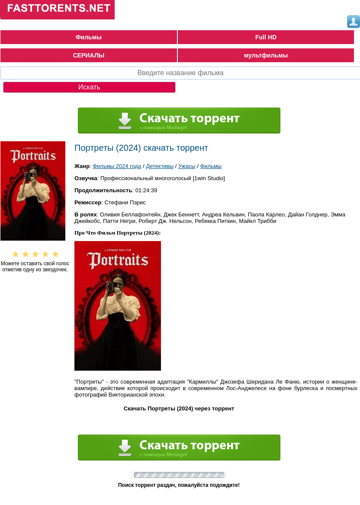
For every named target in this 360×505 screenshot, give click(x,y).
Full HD (265, 37)
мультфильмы (266, 55)
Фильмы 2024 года (117, 166)
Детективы (160, 166)
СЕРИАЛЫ (89, 55)
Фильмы (89, 37)
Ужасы (187, 166)
